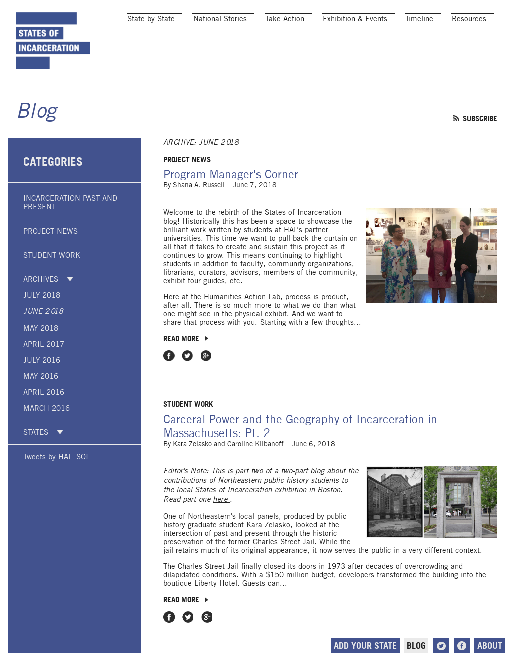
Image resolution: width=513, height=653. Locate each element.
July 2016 (41, 360)
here (221, 499)
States (35, 432)
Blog (36, 111)
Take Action (284, 18)
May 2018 (40, 328)
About (489, 645)
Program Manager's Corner (230, 174)
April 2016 (43, 392)
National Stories (220, 18)
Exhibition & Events (355, 18)
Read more (181, 338)
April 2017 (43, 344)
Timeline (419, 18)
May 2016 (40, 376)
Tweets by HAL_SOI (55, 456)
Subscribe (480, 118)
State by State (151, 18)
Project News (50, 231)
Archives (40, 279)
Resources (469, 18)
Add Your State (365, 645)
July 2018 (41, 295)
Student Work (51, 255)
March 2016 (46, 408)
